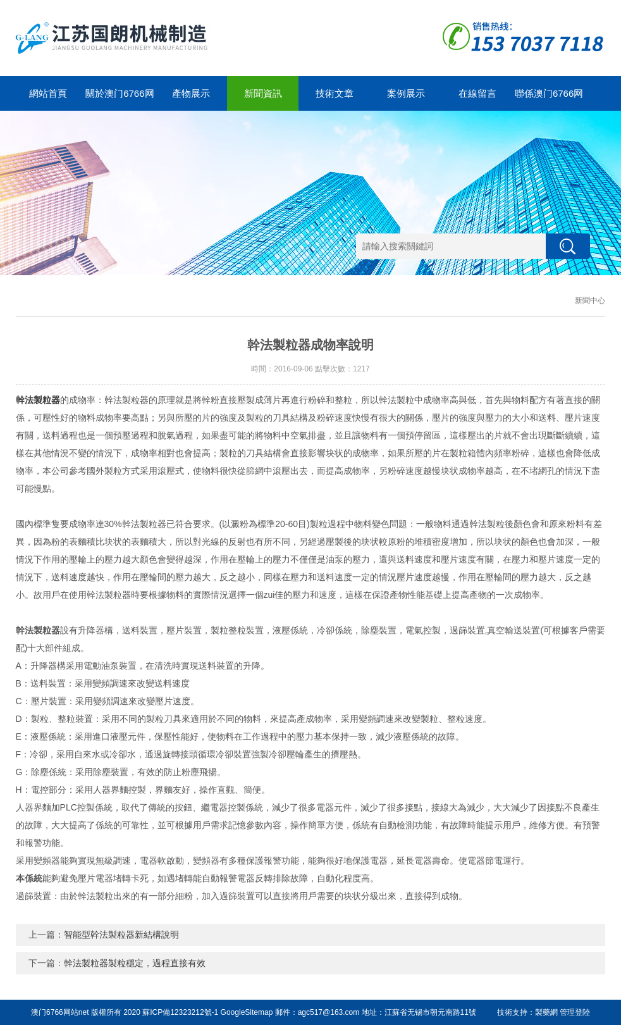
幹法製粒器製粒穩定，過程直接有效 (135, 963)
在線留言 (477, 93)
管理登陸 (575, 1012)
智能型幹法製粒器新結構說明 (121, 934)
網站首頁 (48, 93)
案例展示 (406, 93)
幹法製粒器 (38, 400)
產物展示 (191, 93)
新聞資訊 (263, 93)
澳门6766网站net (60, 1012)
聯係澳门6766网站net (549, 99)
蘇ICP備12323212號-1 (180, 1012)
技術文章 (335, 93)
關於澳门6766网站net (119, 99)
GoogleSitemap (247, 1012)
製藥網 (546, 1012)
